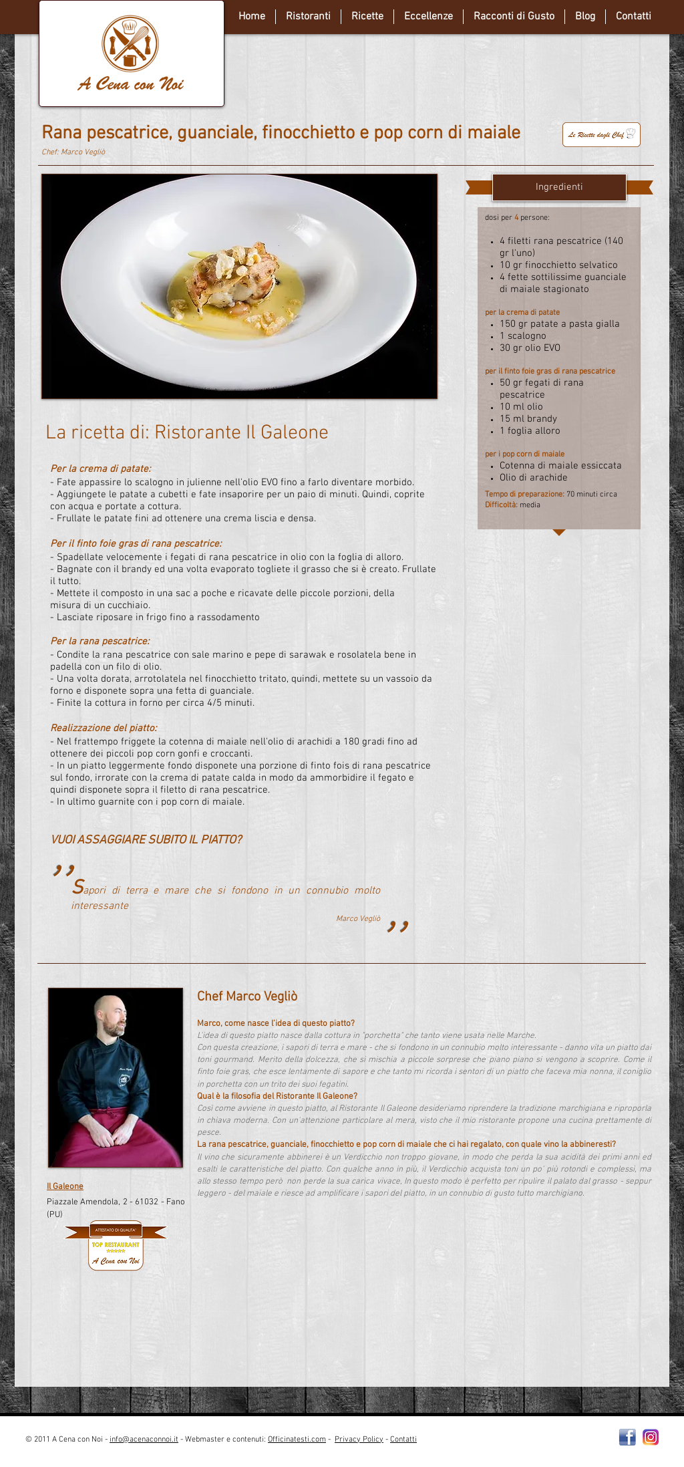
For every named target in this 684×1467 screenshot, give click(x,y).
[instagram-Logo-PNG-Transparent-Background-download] (651, 1437)
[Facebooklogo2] (628, 1437)
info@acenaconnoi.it (144, 1439)
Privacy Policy (359, 1439)
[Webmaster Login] (532, 1445)
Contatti (403, 1439)
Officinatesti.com (297, 1439)
